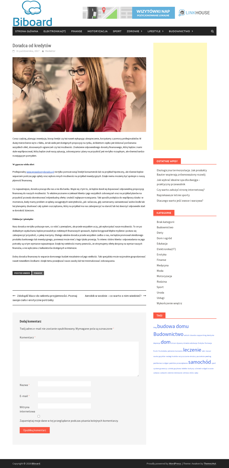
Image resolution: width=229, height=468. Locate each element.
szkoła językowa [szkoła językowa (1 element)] (174, 368)
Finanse (76, 31)
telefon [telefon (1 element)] (184, 368)
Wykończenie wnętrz (169, 303)
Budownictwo (179, 31)
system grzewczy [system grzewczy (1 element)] (160, 368)
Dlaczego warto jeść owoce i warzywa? (180, 200)
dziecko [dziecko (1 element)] (186, 343)
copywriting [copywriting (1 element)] (201, 335)
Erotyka (161, 254)
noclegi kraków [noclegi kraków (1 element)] (172, 356)
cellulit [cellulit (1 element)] (186, 335)
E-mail (25, 396)
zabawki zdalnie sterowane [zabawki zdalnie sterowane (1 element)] (171, 373)
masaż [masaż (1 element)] (208, 351)
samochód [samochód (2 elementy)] (199, 362)
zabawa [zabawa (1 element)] (156, 373)
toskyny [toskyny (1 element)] (191, 368)
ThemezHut (210, 463)
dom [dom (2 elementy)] (166, 342)
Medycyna (163, 265)
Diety (160, 232)
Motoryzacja (97, 31)
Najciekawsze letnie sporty (173, 195)
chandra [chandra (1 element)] (193, 335)
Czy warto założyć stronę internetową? (181, 189)
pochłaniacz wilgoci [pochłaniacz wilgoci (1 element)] (161, 363)
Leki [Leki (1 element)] (203, 351)
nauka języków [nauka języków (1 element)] (159, 356)
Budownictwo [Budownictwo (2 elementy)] (168, 334)
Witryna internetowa (27, 409)
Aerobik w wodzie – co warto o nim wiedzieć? (113, 295)
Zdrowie (133, 31)
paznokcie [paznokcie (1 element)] (200, 356)
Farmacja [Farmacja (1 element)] (208, 343)
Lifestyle (154, 31)
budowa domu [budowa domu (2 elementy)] (173, 326)
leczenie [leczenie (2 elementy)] (192, 349)
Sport (117, 31)
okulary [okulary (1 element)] (193, 356)
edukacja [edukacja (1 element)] (193, 343)
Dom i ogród (164, 238)
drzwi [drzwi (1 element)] (173, 343)
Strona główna (26, 31)
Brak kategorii (165, 222)
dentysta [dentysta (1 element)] (210, 335)
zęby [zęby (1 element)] (196, 373)
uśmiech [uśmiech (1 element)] (198, 368)
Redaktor (50, 51)
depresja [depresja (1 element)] (156, 343)
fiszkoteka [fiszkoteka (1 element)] (163, 351)
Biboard (36, 463)
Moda (160, 270)
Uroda (160, 292)
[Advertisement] (180, 96)
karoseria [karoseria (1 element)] (179, 351)
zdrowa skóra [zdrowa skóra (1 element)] (188, 373)
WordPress (175, 463)
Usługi (160, 298)
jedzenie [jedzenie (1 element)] (171, 351)
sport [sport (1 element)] (213, 363)
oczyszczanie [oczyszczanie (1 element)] (184, 356)
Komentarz (28, 337)
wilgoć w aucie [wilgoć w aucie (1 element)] (207, 368)
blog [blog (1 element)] (155, 327)
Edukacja (162, 243)
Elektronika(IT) (54, 31)
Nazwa (25, 385)
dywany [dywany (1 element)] (180, 343)
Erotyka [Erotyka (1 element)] (201, 343)
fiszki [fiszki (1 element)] (155, 351)
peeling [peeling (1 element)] (208, 356)
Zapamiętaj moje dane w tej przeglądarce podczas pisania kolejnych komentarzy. (69, 420)
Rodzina (162, 281)
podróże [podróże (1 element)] (172, 363)
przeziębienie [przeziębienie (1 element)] (182, 363)
